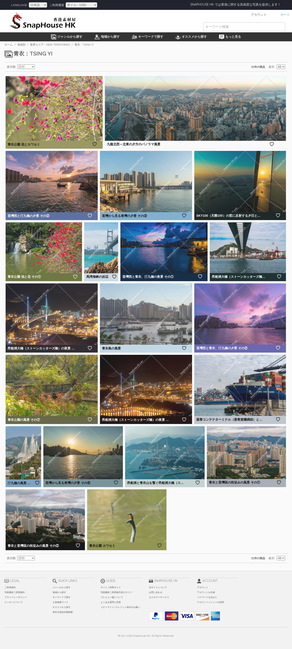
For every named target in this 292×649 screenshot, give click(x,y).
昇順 (38, 67)
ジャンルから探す (62, 587)
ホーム (8, 44)
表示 (271, 66)
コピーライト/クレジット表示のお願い (120, 607)
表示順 (11, 66)
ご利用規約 (10, 587)
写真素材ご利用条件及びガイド (116, 592)
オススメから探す (62, 607)
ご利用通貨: (57, 5)
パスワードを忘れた (207, 597)
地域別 (21, 44)
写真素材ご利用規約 (14, 592)
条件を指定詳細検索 (63, 612)
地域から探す (59, 592)
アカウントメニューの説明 (210, 602)
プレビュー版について (112, 597)
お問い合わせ (155, 592)
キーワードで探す (62, 597)
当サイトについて (158, 587)
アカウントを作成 (206, 592)
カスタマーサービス (159, 597)
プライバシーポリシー (15, 597)
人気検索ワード (60, 602)
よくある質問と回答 (111, 602)
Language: (19, 5)
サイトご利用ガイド (111, 587)
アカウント (202, 587)
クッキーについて (13, 602)
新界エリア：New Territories (50, 44)
